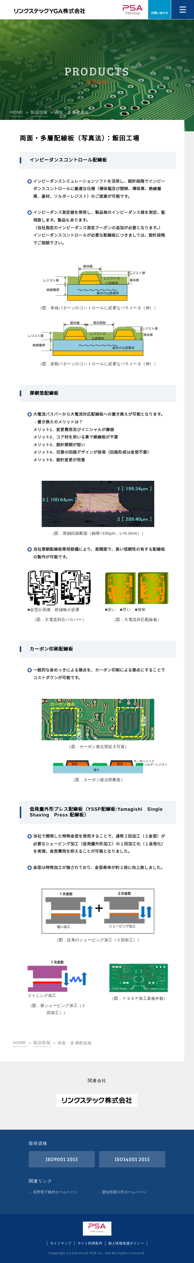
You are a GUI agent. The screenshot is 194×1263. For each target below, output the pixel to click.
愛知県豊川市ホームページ (124, 1192)
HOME (16, 112)
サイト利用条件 (90, 1243)
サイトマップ (61, 1243)
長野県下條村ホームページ (55, 1192)
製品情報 (39, 112)
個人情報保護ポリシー (126, 1243)
